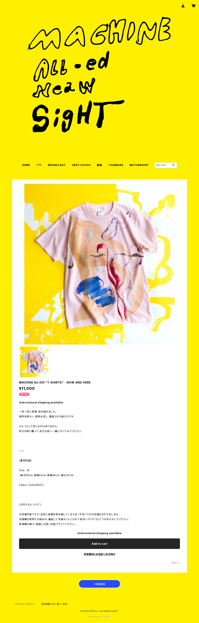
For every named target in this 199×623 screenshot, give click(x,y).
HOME (26, 165)
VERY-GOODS (81, 165)
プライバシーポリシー (25, 604)
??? (39, 165)
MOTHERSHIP (139, 165)
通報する (175, 563)
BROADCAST (57, 165)
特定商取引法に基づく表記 (54, 604)
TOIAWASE (115, 165)
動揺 (99, 165)
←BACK (99, 584)
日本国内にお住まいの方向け (99, 554)
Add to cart (100, 543)
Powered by (99, 616)
